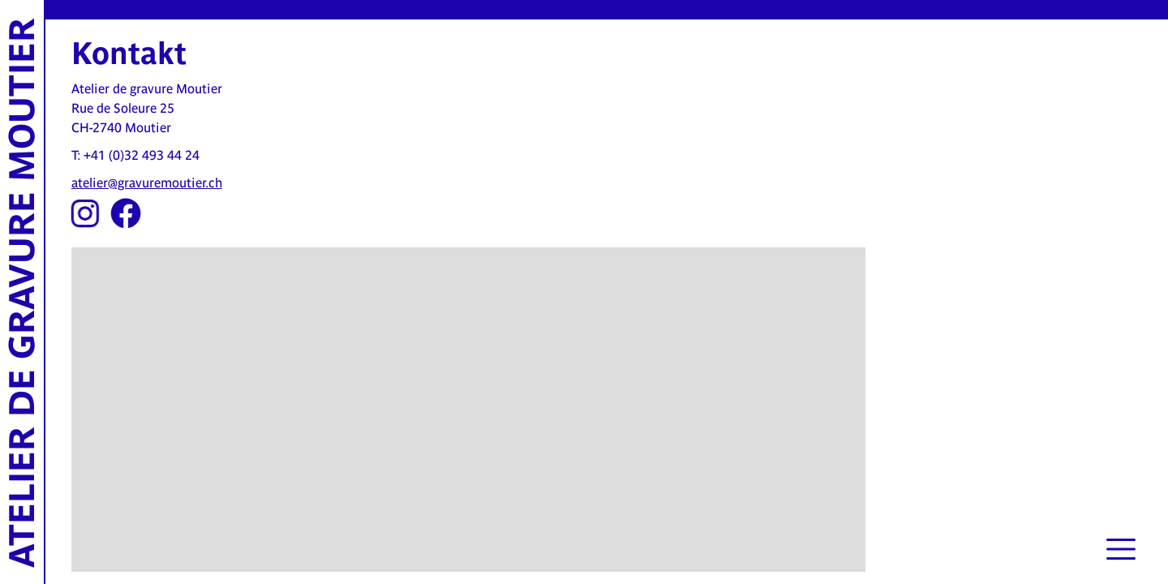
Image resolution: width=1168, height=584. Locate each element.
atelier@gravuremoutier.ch (146, 183)
